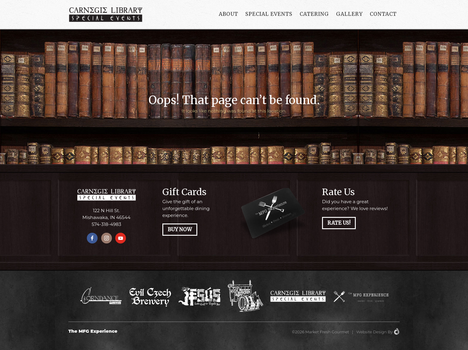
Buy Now (180, 229)
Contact (383, 14)
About (228, 14)
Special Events (268, 14)
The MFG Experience (92, 331)
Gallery (349, 14)
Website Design (371, 331)
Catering (314, 14)
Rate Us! (338, 223)
